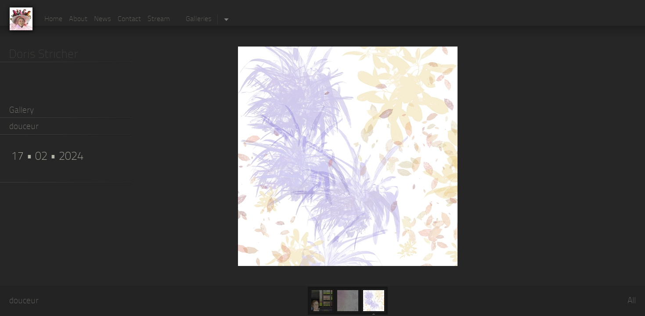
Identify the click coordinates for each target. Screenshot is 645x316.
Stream (159, 19)
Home (53, 19)
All (631, 301)
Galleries (199, 19)
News (102, 19)
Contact (129, 19)
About (78, 19)
